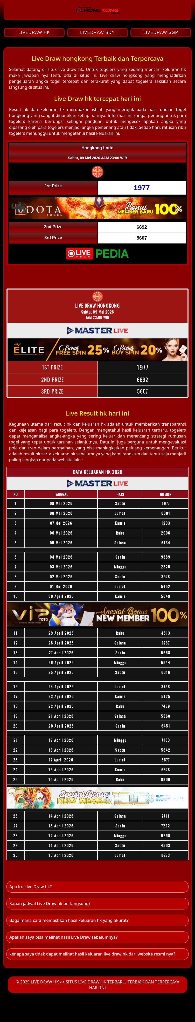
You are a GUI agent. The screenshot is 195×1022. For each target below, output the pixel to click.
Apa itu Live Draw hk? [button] (30, 887)
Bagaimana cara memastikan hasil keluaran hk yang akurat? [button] (69, 920)
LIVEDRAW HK (34, 32)
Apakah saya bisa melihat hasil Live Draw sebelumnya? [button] (63, 937)
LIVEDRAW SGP (160, 32)
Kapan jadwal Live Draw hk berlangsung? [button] (49, 903)
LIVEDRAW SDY (97, 32)
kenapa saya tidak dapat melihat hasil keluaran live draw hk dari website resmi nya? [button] (92, 954)
